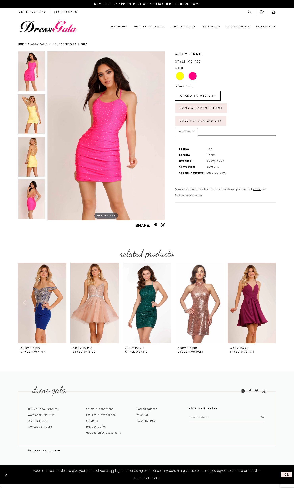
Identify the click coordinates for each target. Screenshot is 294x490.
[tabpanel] (31, 72)
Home (22, 44)
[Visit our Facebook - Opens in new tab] (250, 391)
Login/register (147, 409)
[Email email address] (227, 417)
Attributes (186, 131)
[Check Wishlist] (262, 12)
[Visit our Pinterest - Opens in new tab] (256, 391)
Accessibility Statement (103, 432)
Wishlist (142, 415)
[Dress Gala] (48, 26)
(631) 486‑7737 (37, 420)
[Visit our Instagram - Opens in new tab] (243, 391)
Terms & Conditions (99, 409)
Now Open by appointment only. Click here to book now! (147, 4)
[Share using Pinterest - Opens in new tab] (155, 225)
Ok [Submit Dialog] (287, 474)
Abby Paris (39, 44)
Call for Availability (201, 120)
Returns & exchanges (101, 415)
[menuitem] (250, 11)
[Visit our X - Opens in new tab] (264, 391)
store (257, 189)
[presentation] (42, 303)
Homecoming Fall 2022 (69, 44)
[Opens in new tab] (32, 11)
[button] (250, 11)
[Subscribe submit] (262, 417)
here (155, 478)
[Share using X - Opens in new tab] (163, 225)
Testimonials (146, 420)
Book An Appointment (201, 108)
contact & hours (40, 426)
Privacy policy (96, 426)
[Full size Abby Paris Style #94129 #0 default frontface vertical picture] (106, 135)
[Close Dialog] (6, 474)
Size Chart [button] (184, 86)
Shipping (92, 420)
